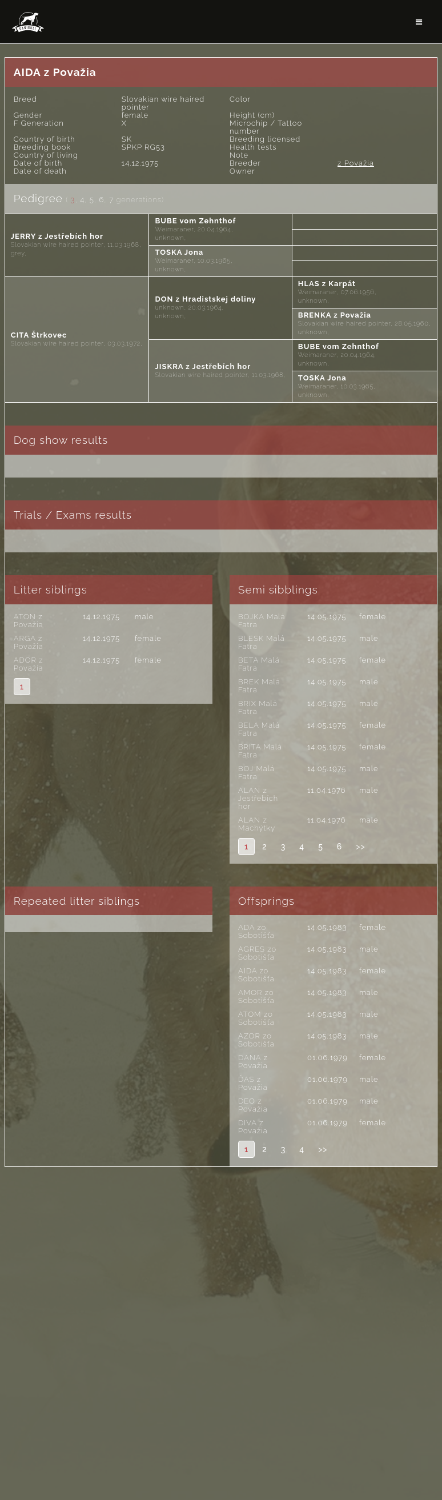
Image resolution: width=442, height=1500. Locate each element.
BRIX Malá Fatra (258, 707)
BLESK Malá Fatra (261, 642)
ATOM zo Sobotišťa (256, 1018)
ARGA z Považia (28, 642)
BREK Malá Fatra (259, 685)
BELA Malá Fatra (259, 729)
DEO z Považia (253, 1105)
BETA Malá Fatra (259, 664)
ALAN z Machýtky (256, 824)
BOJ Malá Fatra (256, 772)
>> (360, 846)
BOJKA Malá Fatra (261, 620)
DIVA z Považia (253, 1126)
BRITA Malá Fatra (260, 751)
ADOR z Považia (28, 664)
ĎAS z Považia (253, 1083)
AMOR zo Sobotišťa (256, 996)
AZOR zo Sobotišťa (256, 1040)
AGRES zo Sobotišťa (257, 953)
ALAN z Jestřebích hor (258, 798)
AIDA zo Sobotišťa (256, 974)
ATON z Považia (28, 620)
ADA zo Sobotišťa (256, 931)
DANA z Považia (253, 1061)
